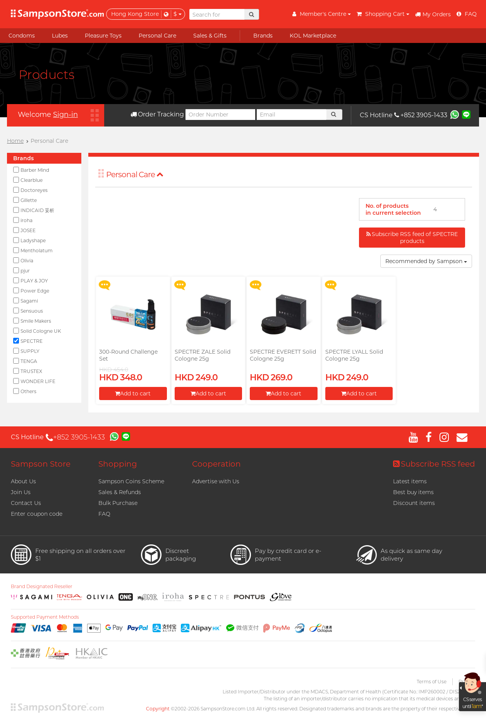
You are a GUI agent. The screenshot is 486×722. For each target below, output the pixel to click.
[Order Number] (220, 114)
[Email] (291, 114)
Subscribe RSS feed (434, 464)
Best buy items (413, 492)
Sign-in (65, 114)
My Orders (433, 14)
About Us (23, 481)
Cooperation (216, 464)
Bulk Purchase (117, 503)
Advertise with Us (215, 481)
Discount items (414, 503)
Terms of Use (432, 681)
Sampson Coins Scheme (131, 481)
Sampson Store (40, 464)
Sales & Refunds (119, 492)
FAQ (104, 513)
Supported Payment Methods (45, 617)
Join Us (21, 492)
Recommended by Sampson (426, 261)
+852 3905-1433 (420, 115)
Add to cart (133, 393)
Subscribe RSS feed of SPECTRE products (412, 238)
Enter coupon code (36, 513)
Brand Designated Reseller (41, 586)
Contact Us (26, 503)
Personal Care (134, 174)
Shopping (117, 464)
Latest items (410, 481)
